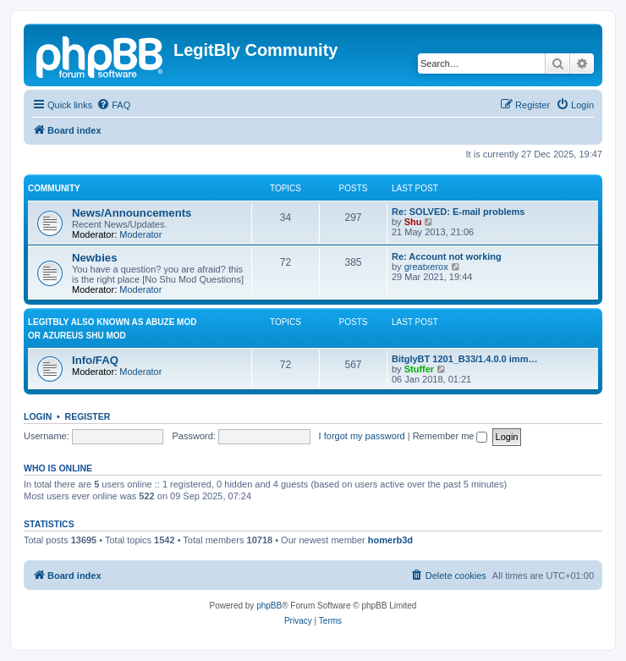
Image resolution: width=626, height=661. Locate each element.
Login (38, 416)
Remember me (450, 436)
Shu (413, 222)
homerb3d (390, 540)
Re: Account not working (447, 256)
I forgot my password (362, 436)
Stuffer (419, 369)
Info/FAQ (95, 360)
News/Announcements (131, 213)
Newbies (95, 257)
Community (54, 188)
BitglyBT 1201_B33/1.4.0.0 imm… (464, 359)
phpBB (269, 605)
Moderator (140, 234)
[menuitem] (113, 105)
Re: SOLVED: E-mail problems (458, 212)
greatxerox (426, 267)
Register (88, 416)
